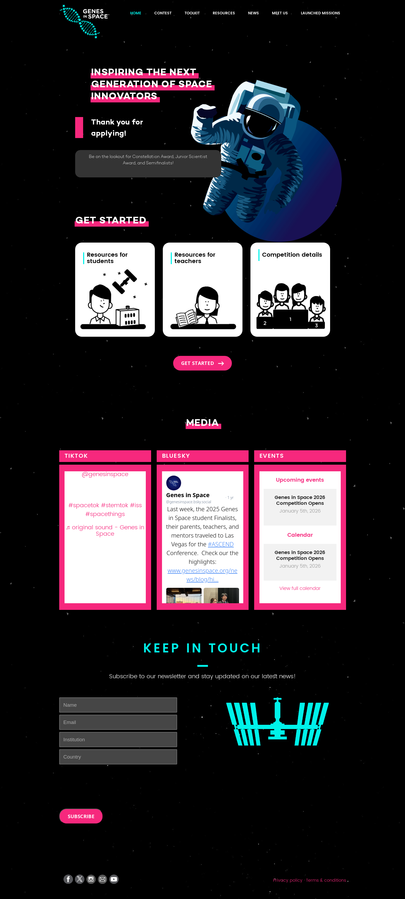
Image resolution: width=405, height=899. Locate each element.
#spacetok (83, 505)
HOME (135, 13)
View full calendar (300, 588)
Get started (198, 363)
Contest (163, 13)
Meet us (280, 13)
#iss (136, 505)
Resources (224, 13)
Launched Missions (320, 13)
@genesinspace (105, 474)
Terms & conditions (326, 880)
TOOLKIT (192, 13)
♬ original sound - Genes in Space (105, 531)
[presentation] (99, 777)
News (253, 13)
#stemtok (114, 505)
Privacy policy (287, 880)
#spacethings (105, 514)
